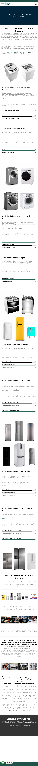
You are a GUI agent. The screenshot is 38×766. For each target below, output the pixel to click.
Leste (25, 16)
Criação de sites (17, 764)
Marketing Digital (24, 764)
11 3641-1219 (9, 52)
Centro (15, 16)
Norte (18, 16)
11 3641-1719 (4, 52)
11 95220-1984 (21, 53)
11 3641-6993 (19, 1)
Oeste (23, 16)
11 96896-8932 (15, 53)
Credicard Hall (9, 710)
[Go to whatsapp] (2, 762)
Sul (20, 16)
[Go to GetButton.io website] (3, 764)
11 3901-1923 (27, 52)
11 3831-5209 (15, 52)
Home (13, 16)
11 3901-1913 (21, 52)
